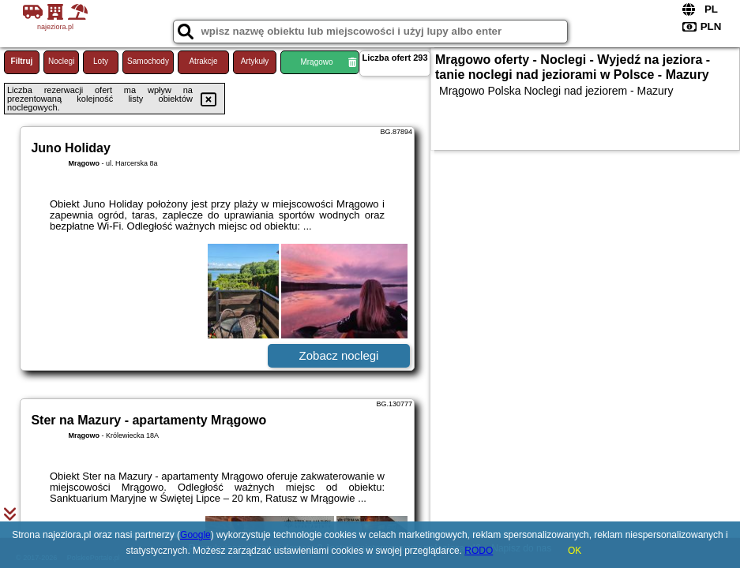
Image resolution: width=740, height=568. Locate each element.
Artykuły (255, 61)
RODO (478, 550)
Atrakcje (203, 61)
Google (195, 534)
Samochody (148, 61)
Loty (100, 61)
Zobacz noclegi (339, 355)
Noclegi (61, 61)
